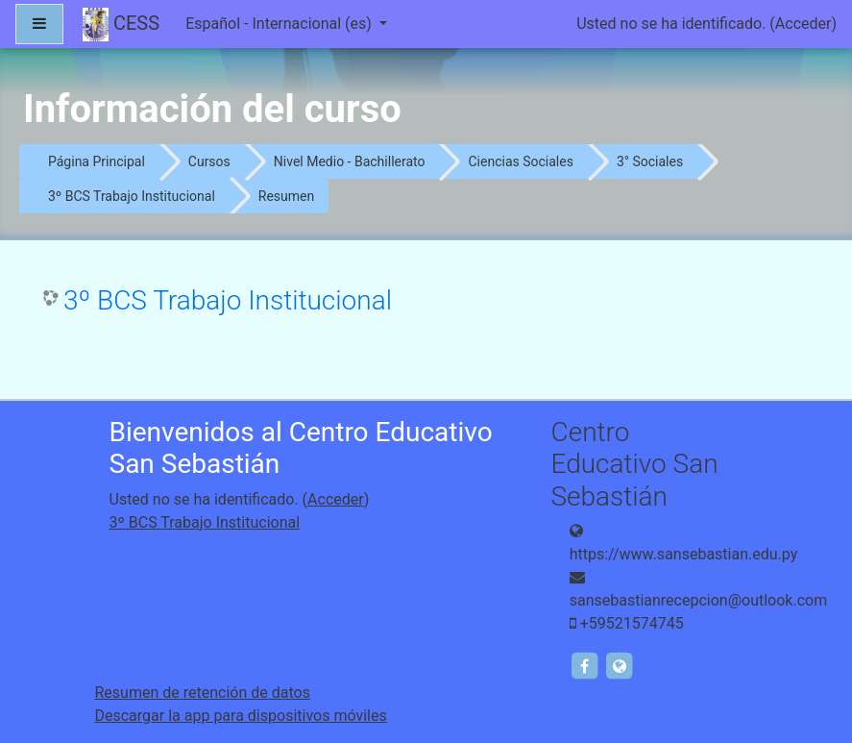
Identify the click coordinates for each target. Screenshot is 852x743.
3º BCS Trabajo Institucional (131, 196)
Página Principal (96, 161)
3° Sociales (650, 161)
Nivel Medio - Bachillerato (350, 161)
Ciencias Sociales (520, 161)
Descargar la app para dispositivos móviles (241, 715)
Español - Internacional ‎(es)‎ (280, 23)
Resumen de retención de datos (202, 692)
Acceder (803, 23)
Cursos (209, 161)
